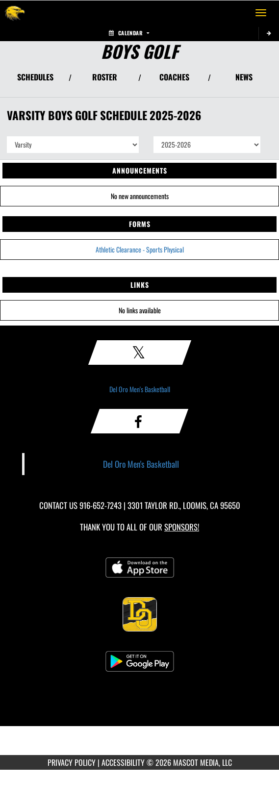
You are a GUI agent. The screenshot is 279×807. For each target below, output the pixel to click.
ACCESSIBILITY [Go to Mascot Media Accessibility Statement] (123, 762)
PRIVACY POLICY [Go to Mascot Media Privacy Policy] (72, 762)
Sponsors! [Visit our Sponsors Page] (181, 527)
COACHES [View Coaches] (174, 77)
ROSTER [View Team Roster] (104, 77)
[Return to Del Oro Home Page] (14, 12)
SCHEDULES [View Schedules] (35, 77)
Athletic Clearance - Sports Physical (140, 249)
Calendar (129, 33)
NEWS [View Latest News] (244, 77)
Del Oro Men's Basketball (139, 389)
